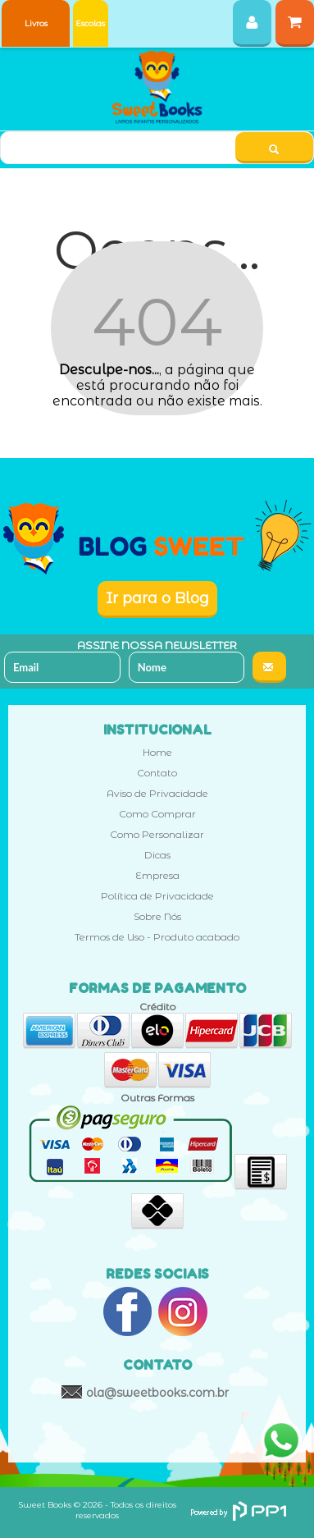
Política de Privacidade (157, 896)
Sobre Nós (157, 916)
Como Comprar (157, 814)
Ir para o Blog (157, 598)
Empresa (157, 875)
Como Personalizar (157, 834)
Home (157, 752)
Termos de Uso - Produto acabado (157, 937)
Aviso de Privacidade (157, 793)
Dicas (157, 855)
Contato (157, 773)
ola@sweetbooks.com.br (157, 1392)
